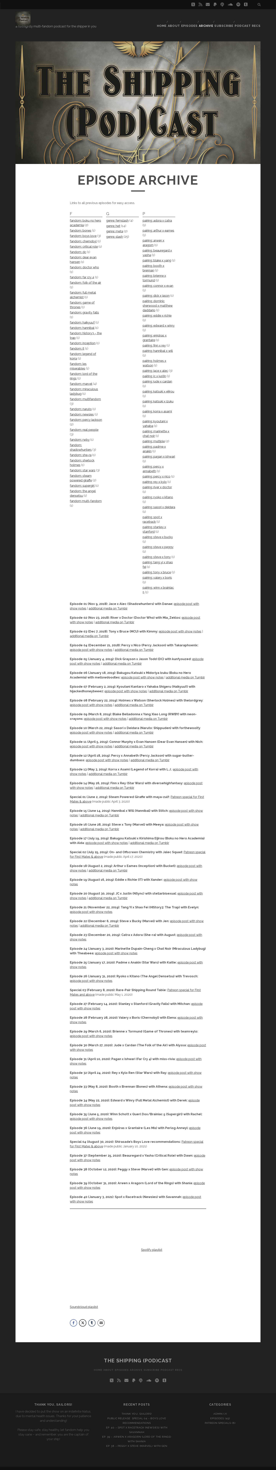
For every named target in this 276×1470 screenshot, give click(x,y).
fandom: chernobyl (83, 236)
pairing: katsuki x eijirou (158, 386)
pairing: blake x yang (157, 255)
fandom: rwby (80, 434)
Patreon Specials (218, 1417)
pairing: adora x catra (157, 215)
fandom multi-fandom (86, 496)
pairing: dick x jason (156, 290)
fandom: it (77, 343)
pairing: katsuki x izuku (158, 396)
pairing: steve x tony (157, 552)
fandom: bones (80, 225)
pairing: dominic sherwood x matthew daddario (158, 300)
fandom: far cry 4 (82, 272)
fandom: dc (78, 247)
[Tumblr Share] (92, 1317)
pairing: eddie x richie (157, 310)
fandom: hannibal (82, 322)
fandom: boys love (83, 231)
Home (159, 16)
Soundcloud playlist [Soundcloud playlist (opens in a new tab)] (84, 1302)
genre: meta (114, 226)
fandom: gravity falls (84, 307)
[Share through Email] (101, 1317)
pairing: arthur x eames (158, 225)
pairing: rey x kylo (155, 477)
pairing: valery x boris (157, 572)
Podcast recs (250, 16)
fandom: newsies (82, 409)
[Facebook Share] (73, 1317)
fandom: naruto (81, 404)
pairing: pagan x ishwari (159, 451)
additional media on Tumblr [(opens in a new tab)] (148, 713)
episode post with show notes (180, 626)
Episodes (190, 16)
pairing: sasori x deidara (159, 502)
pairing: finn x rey (154, 340)
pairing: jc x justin (154, 371)
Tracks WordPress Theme (121, 1465)
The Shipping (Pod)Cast (138, 1355)
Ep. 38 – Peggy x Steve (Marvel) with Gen (136, 1440)
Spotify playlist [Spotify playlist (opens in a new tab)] (151, 1244)
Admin (218, 1408)
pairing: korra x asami (157, 406)
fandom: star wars (82, 465)
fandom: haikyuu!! (82, 317)
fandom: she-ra (80, 450)
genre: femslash (117, 215)
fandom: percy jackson (86, 414)
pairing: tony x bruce (157, 567)
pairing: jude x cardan (157, 376)
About (173, 16)
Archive (207, 16)
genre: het (113, 221)
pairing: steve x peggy (158, 542)
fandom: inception (83, 338)
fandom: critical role (84, 241)
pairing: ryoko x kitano (158, 492)
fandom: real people (84, 424)
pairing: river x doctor (157, 482)
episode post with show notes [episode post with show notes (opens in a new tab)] (91, 727)
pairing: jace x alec (155, 365)
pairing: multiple (154, 436)
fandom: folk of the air (85, 277)
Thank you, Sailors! (137, 1408)
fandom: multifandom (85, 394)
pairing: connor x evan (158, 280)
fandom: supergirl (82, 480)
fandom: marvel (81, 378)
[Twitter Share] (82, 1317)
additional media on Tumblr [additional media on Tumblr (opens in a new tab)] (134, 645)
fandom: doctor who (84, 262)
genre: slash (114, 231)
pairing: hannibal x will (158, 345)
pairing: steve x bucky (158, 532)
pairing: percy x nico (156, 471)
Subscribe (226, 16)
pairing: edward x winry (159, 320)
